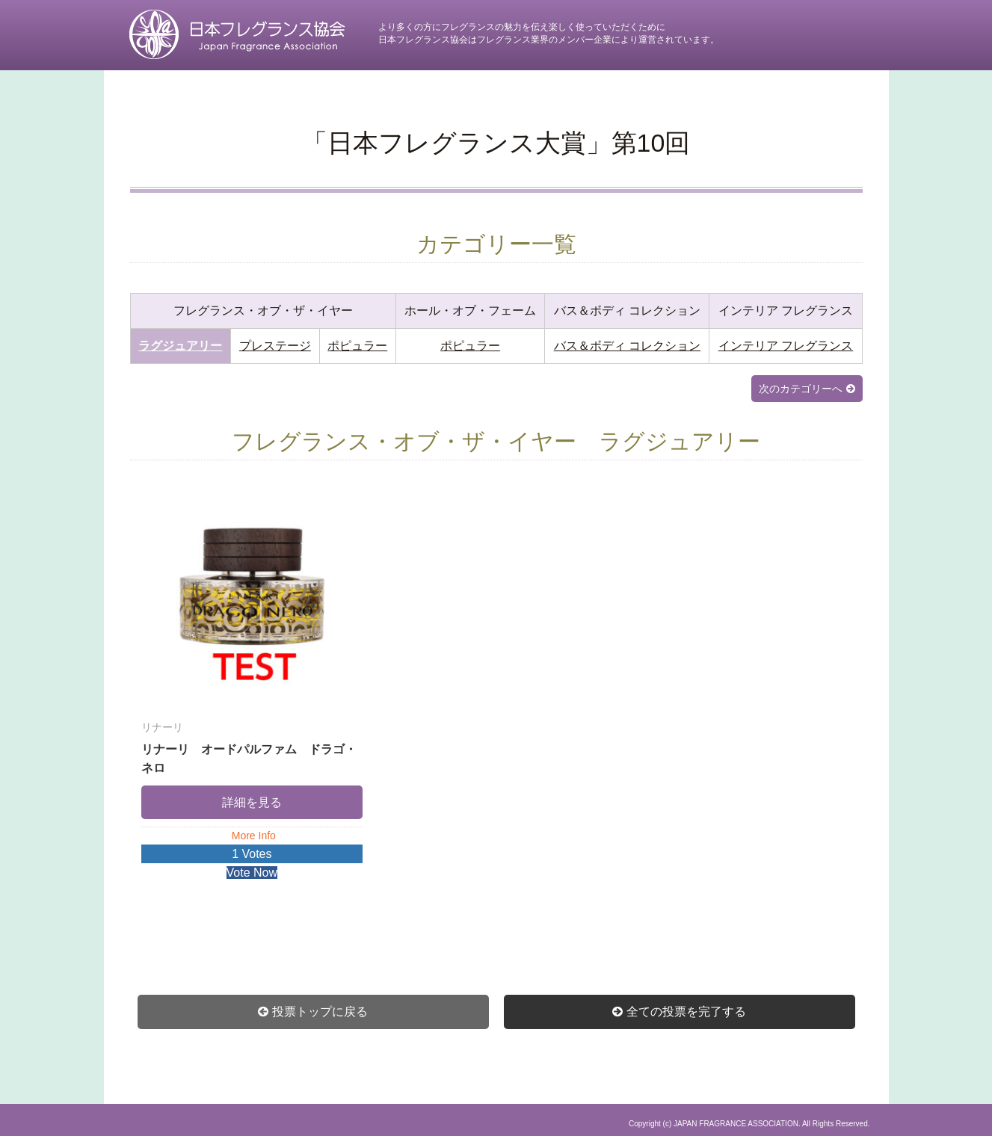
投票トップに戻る (320, 1011)
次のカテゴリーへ (800, 389)
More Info (254, 836)
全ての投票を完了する (686, 1011)
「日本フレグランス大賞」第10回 (496, 143)
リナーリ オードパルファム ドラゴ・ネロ (252, 746)
